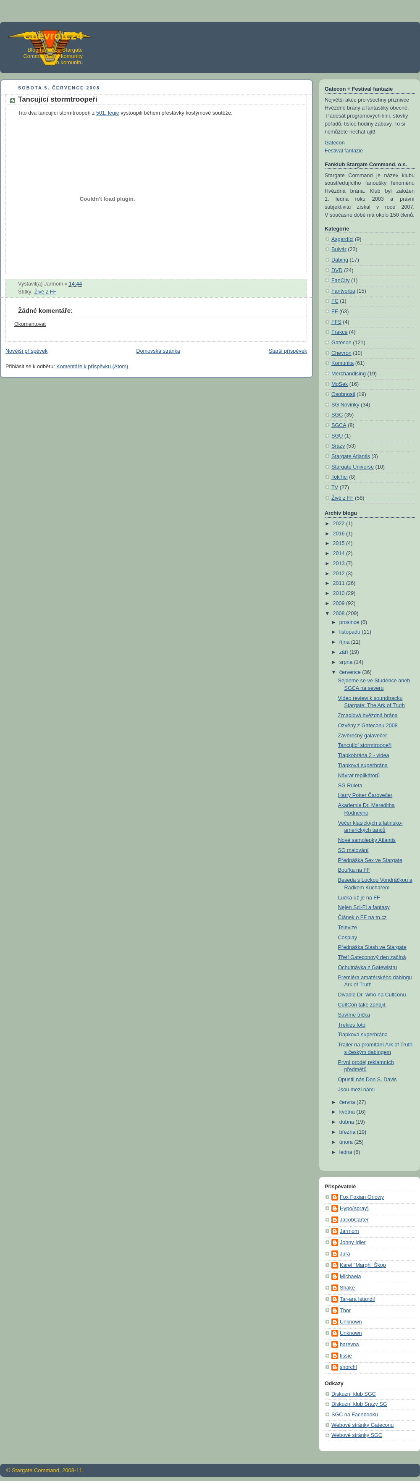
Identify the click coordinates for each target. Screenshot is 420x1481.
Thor (345, 1310)
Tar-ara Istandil (357, 1299)
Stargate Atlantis (350, 456)
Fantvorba (343, 291)
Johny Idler (353, 1242)
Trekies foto (351, 1025)
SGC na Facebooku (354, 1415)
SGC (337, 415)
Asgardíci (342, 239)
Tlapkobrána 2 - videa (363, 755)
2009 (339, 603)
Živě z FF (45, 292)
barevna (349, 1344)
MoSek (339, 384)
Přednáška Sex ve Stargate (370, 860)
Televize (347, 928)
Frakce (339, 332)
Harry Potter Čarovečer (365, 795)
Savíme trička (354, 1015)
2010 (339, 593)
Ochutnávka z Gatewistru (367, 967)
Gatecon (335, 143)
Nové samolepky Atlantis (367, 840)
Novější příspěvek (26, 351)
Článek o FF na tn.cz (362, 917)
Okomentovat (30, 324)
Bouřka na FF (354, 870)
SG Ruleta (350, 786)
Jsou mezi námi (356, 1090)
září (344, 652)
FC (335, 301)
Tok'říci (339, 477)
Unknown (351, 1322)
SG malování (353, 850)
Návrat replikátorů (359, 776)
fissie (346, 1356)
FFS (336, 322)
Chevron (341, 353)
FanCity (340, 280)
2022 (339, 524)
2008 (339, 613)
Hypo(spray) (354, 1208)
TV (334, 487)
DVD (337, 270)
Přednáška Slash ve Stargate (372, 947)
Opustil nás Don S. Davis (367, 1080)
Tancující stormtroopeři (365, 745)
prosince (350, 622)
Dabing (339, 260)
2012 (339, 574)
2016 (339, 534)
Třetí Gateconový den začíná (372, 957)
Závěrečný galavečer (362, 736)
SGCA (338, 425)
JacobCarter (354, 1220)
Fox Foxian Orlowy (362, 1197)
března (348, 1132)
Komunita (342, 363)
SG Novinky (345, 405)
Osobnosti (343, 394)
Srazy (338, 446)
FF (334, 312)
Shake (347, 1288)
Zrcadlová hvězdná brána (368, 715)
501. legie (107, 113)
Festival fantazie (344, 151)
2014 (339, 553)
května (348, 1112)
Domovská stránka (158, 351)
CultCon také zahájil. (362, 1005)
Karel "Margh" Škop (363, 1265)
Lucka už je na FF (359, 898)
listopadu (350, 632)
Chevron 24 (53, 35)
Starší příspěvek (288, 351)
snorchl (348, 1367)
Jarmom (349, 1231)
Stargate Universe (352, 467)
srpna (346, 662)
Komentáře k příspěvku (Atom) (92, 367)
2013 (339, 563)
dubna (347, 1122)
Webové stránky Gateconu (362, 1425)
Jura (345, 1254)
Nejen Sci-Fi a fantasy (364, 907)
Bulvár (338, 249)
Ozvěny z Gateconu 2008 (368, 726)
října (345, 642)
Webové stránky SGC (356, 1435)
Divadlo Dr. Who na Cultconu (372, 995)
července (350, 672)
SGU (337, 436)
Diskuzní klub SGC (353, 1394)
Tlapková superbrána (363, 765)
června (348, 1102)
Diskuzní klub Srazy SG (359, 1404)
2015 (339, 543)
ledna (346, 1152)
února (346, 1142)
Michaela (350, 1276)
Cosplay (347, 938)
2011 (339, 583)
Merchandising (348, 374)
